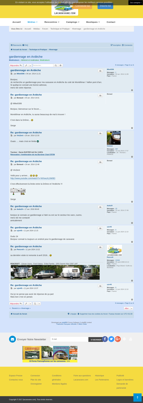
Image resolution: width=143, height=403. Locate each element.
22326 (117, 260)
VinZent (110, 146)
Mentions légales (59, 384)
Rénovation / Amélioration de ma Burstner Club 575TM (32, 155)
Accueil (16, 22)
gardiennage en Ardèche (26, 56)
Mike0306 (110, 69)
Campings (71, 22)
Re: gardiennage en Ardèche (26, 94)
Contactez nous (16, 380)
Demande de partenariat (122, 386)
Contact (111, 22)
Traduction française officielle (66, 324)
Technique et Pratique (60, 29)
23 (116, 208)
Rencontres (50, 22)
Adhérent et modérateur (30, 60)
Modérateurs (45, 60)
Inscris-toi (105, 5)
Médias (31, 22)
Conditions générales (56, 377)
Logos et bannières (125, 380)
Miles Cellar (83, 324)
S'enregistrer (36, 384)
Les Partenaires (102, 380)
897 (116, 149)
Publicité (120, 375)
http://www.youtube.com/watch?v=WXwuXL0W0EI (32, 178)
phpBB (64, 322)
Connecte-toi (82, 5)
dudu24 (109, 205)
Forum (45, 29)
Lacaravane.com (81, 380)
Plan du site (36, 380)
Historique (99, 375)
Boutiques (92, 22)
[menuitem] (25, 45)
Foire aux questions (82, 375)
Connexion (35, 375)
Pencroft (110, 257)
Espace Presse (15, 375)
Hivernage (76, 29)
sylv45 (109, 227)
